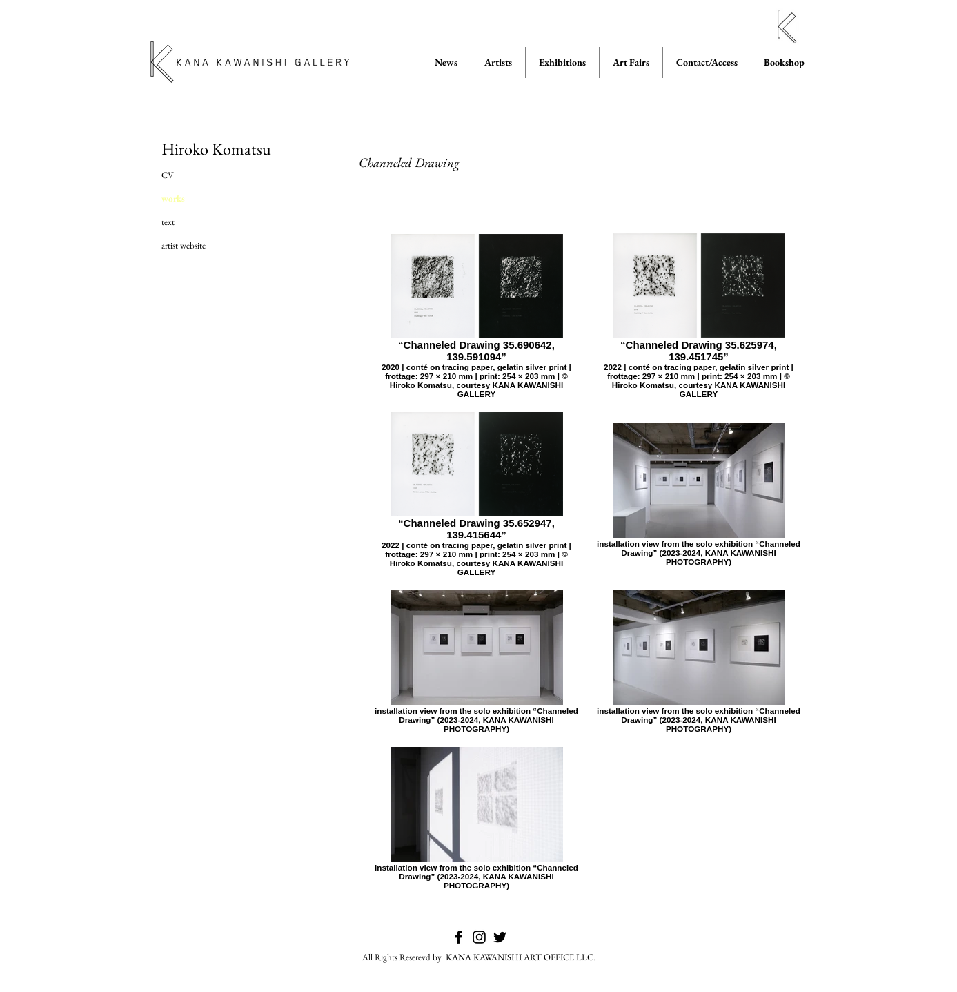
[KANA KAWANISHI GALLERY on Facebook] (458, 937)
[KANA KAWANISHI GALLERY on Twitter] (500, 937)
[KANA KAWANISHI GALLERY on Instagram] (479, 937)
